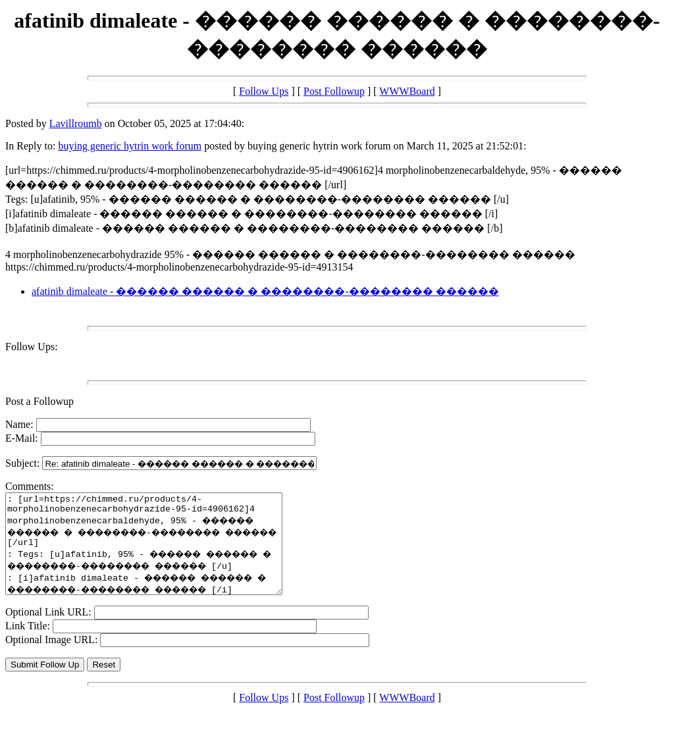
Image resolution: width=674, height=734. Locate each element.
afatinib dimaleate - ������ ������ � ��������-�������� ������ (265, 291)
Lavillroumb (75, 123)
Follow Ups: (31, 346)
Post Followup (334, 91)
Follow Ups (263, 91)
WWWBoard (406, 91)
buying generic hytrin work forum (129, 145)
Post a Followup (39, 401)
